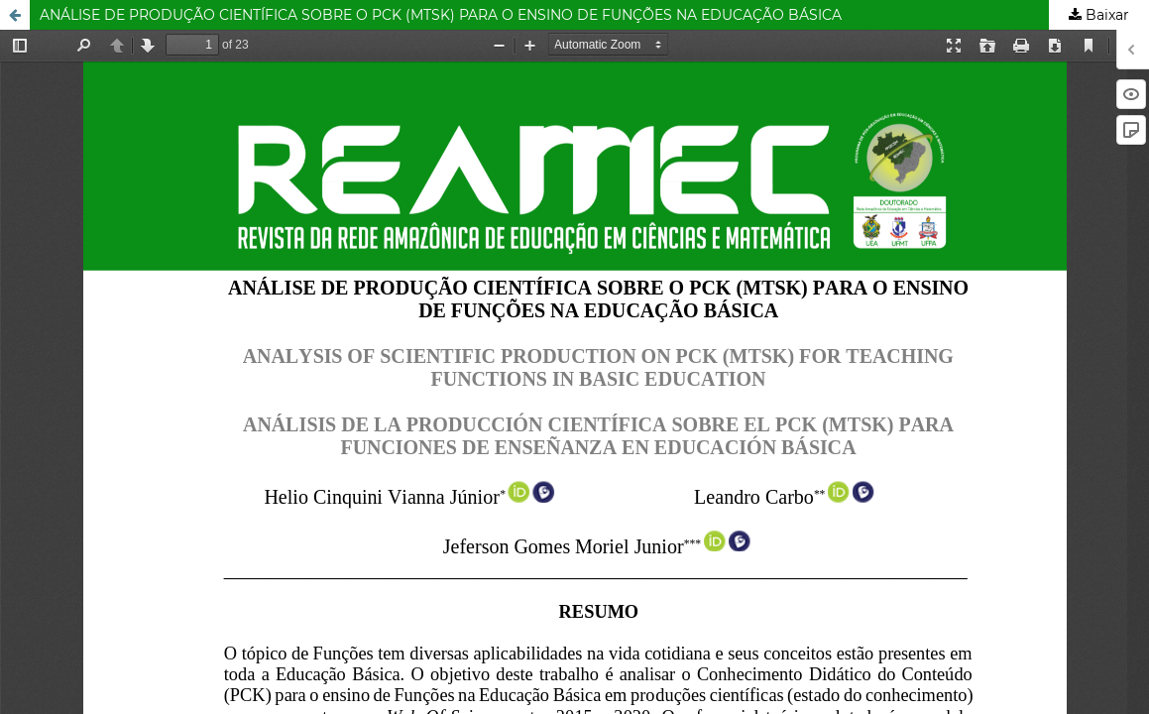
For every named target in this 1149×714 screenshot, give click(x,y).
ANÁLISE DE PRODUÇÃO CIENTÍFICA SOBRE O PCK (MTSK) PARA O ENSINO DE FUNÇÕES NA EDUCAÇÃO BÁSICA (441, 15)
